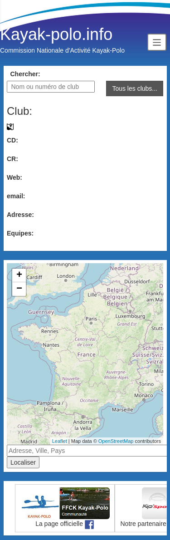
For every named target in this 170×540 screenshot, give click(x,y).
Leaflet (59, 441)
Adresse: (20, 214)
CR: (12, 158)
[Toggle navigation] (156, 42)
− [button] (19, 289)
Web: (14, 177)
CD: (12, 140)
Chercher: (25, 74)
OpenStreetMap (116, 441)
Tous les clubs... (134, 88)
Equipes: (20, 233)
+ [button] (19, 275)
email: (16, 196)
